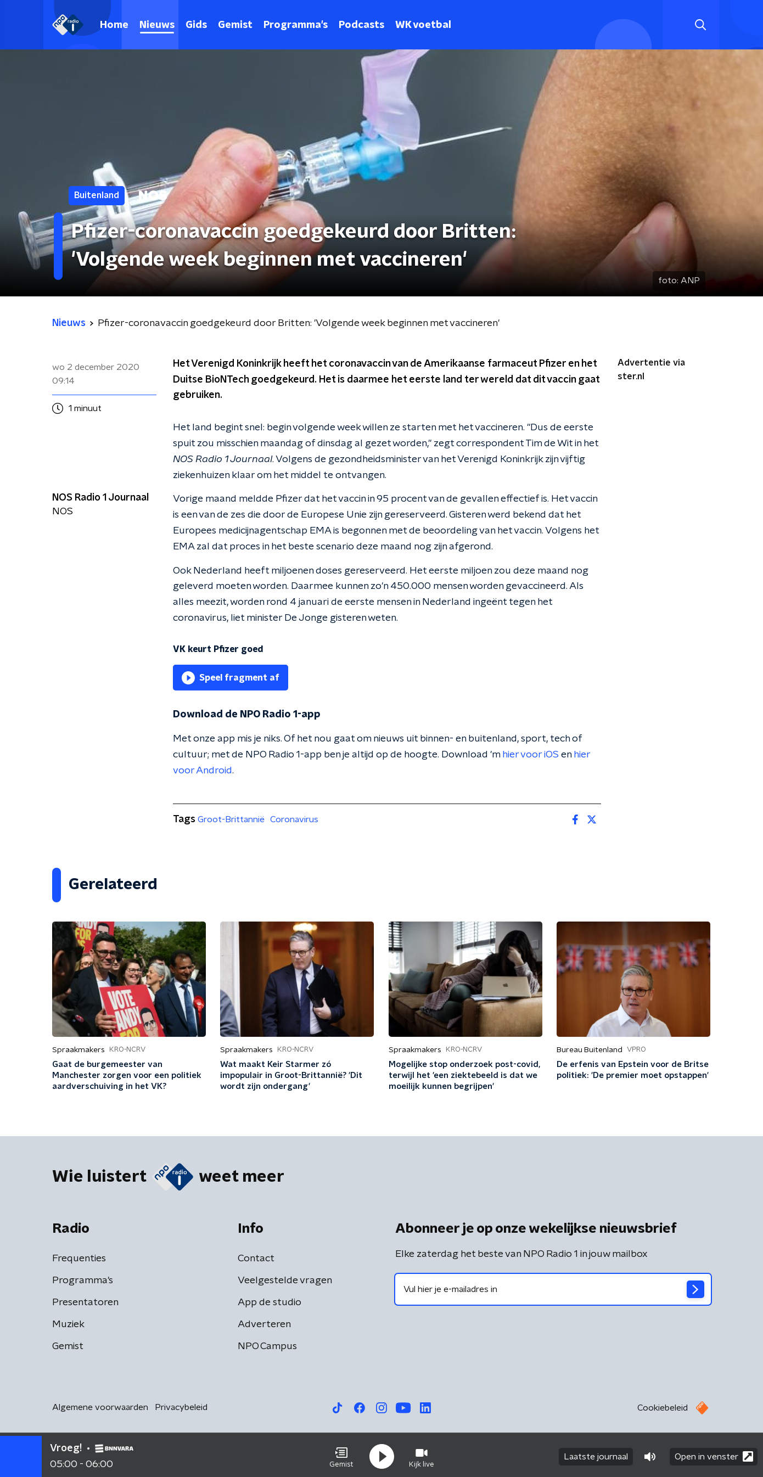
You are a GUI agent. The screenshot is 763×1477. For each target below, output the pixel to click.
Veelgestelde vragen (285, 1280)
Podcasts (361, 25)
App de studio (269, 1302)
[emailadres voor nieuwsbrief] (553, 1289)
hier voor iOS (530, 755)
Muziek (68, 1324)
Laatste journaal (596, 1454)
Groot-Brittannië (231, 819)
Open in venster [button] (714, 1453)
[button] (341, 1454)
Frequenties (79, 1258)
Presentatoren (85, 1302)
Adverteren (264, 1324)
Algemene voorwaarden (100, 1407)
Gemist (235, 25)
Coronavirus (294, 819)
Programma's (295, 25)
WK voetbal (423, 25)
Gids (196, 25)
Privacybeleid (181, 1407)
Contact (256, 1258)
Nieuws (157, 25)
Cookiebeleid (662, 1407)
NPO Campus (267, 1346)
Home (114, 25)
